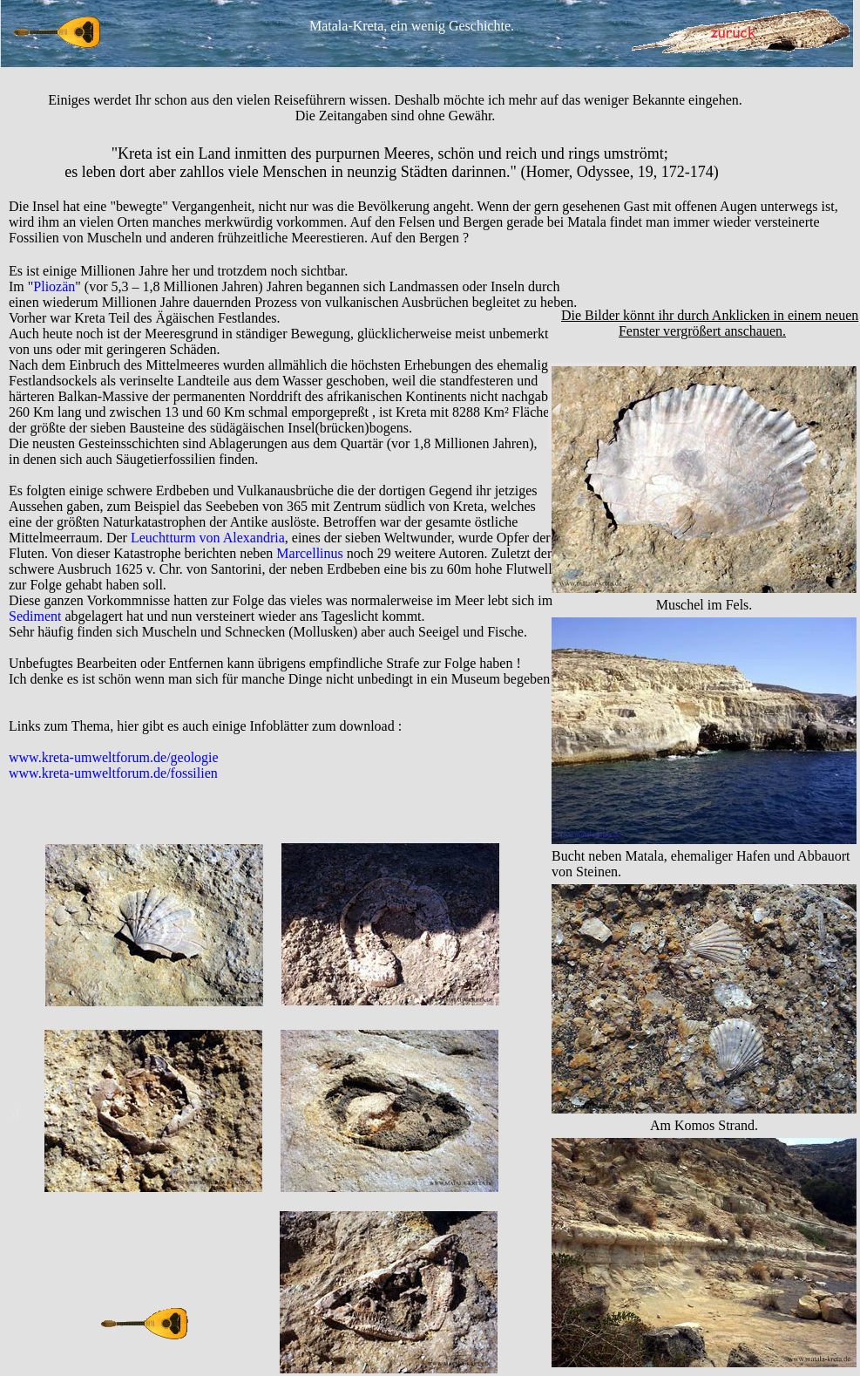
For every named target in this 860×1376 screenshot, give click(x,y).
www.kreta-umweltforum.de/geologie (114, 757)
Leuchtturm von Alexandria (208, 537)
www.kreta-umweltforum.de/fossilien (113, 773)
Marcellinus (309, 553)
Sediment (35, 616)
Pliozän (54, 286)
